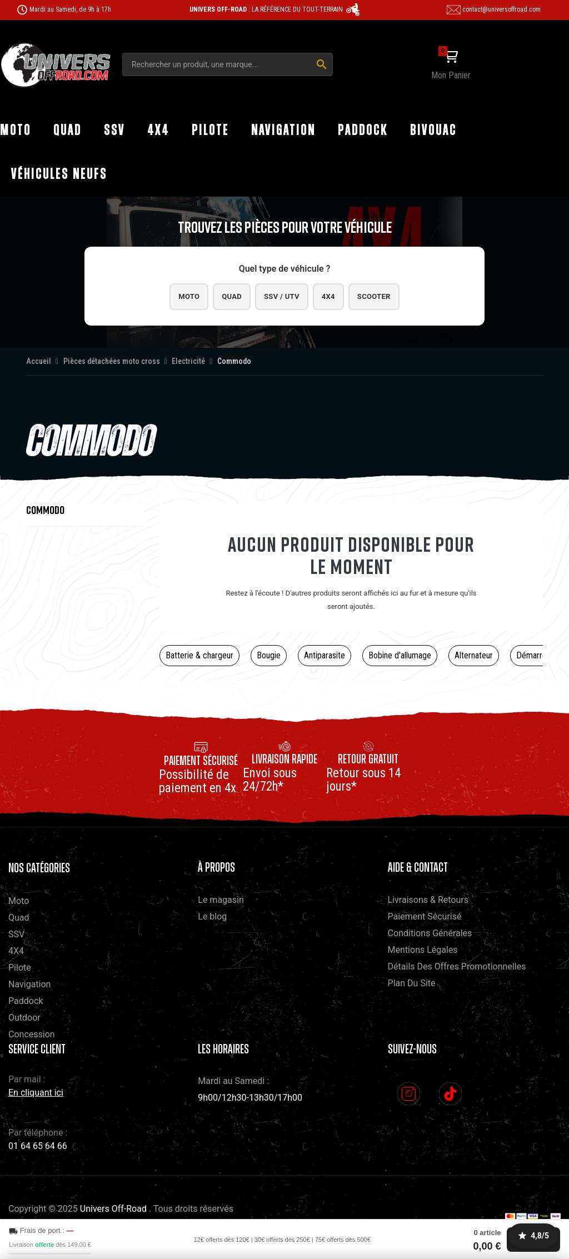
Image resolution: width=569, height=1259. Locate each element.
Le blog (212, 918)
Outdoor (24, 1020)
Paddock (25, 1003)
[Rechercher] (322, 64)
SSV (16, 936)
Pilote (19, 970)
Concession (31, 1036)
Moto (172, 297)
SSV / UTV (281, 297)
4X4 (16, 953)
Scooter (390, 297)
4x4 (337, 297)
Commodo (45, 511)
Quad (222, 297)
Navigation (29, 986)
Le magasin (220, 902)
